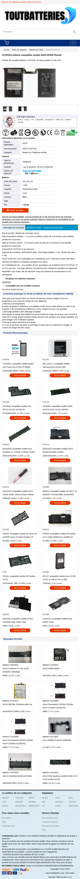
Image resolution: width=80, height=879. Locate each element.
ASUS (24, 143)
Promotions (6, 818)
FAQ (44, 830)
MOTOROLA (20, 806)
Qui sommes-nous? (50, 818)
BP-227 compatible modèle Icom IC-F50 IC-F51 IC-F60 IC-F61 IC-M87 (59, 578)
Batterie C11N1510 (51, 665)
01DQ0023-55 (49, 119)
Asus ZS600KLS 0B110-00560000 (57, 740)
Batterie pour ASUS (36, 50)
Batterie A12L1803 (50, 737)
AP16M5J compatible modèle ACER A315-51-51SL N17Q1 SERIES (57, 408)
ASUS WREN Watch (51, 668)
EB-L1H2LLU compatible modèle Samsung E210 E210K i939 (56, 365)
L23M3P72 (68, 119)
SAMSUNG (73, 806)
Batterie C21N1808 (51, 701)
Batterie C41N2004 (10, 772)
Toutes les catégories (19, 50)
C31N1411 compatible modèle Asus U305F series (57, 620)
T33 (32, 119)
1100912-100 (59, 119)
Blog (4, 822)
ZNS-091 (20, 122)
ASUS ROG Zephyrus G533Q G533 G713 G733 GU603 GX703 (60, 777)
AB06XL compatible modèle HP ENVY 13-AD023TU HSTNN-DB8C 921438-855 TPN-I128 (60, 493)
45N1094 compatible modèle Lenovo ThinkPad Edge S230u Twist (18, 620)
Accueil (6, 50)
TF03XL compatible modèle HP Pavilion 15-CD (19, 578)
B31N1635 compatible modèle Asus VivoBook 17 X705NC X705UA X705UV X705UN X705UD (19, 451)
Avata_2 (20, 119)
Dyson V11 (30, 866)
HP (43, 806)
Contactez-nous (8, 826)
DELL (71, 798)
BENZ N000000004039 (63, 866)
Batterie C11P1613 (10, 701)
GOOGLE (19, 798)
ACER (57, 806)
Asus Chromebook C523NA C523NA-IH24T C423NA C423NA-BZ (58, 706)
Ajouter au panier (15, 210)
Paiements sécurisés (50, 826)
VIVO (4, 802)
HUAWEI (32, 802)
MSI (43, 802)
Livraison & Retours (50, 822)
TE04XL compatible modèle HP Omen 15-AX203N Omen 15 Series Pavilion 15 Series (20, 536)
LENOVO (72, 802)
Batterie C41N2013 (51, 772)
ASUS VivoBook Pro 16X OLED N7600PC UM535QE (16, 670)
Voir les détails (20, 375)
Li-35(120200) (39, 119)
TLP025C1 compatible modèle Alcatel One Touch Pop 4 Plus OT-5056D (18, 365)
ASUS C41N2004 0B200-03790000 (17, 776)
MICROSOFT (34, 806)
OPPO (31, 798)
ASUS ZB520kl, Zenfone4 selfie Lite (17, 704)
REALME (19, 802)
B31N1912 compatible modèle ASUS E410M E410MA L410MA (58, 450)
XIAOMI (5, 798)
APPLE (45, 798)
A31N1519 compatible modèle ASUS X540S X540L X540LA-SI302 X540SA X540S (18, 493)
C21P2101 (6, 282)
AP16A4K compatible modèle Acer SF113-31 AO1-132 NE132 (17, 408)
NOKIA (5, 806)
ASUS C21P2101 (29, 149)
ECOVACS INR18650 (44, 866)
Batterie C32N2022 (10, 665)
